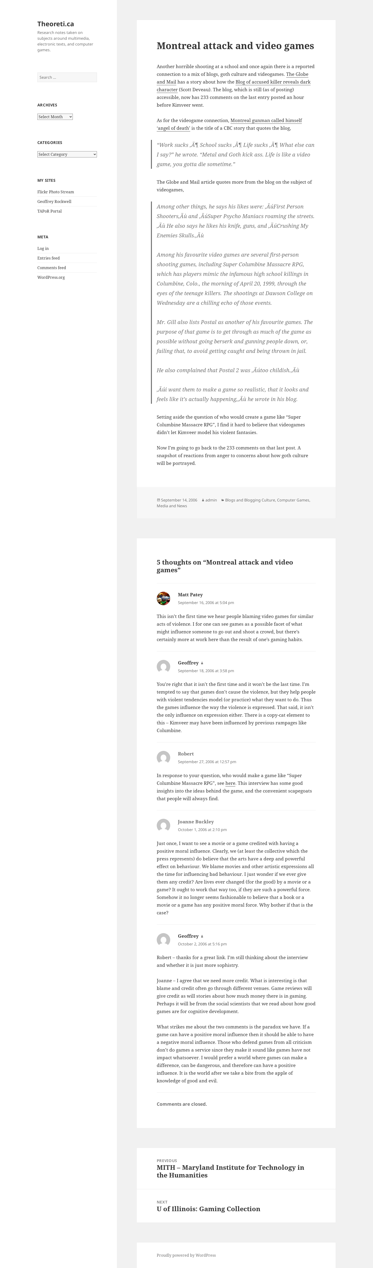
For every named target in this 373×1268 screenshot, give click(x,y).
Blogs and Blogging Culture (250, 500)
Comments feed (51, 267)
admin (211, 500)
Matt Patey (190, 595)
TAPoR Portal (49, 211)
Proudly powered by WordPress (186, 1255)
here (230, 783)
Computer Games (293, 500)
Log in (43, 248)
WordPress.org (51, 277)
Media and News (172, 505)
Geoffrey (188, 663)
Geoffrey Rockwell (54, 201)
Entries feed (48, 258)
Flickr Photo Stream (55, 192)
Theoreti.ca (55, 23)
